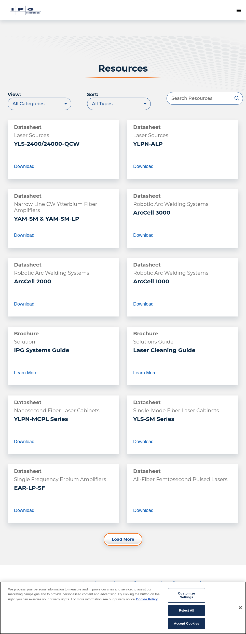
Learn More (25, 374)
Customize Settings (186, 595)
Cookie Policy (147, 599)
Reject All (186, 610)
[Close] (240, 607)
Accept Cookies (186, 623)
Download (24, 166)
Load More (123, 539)
